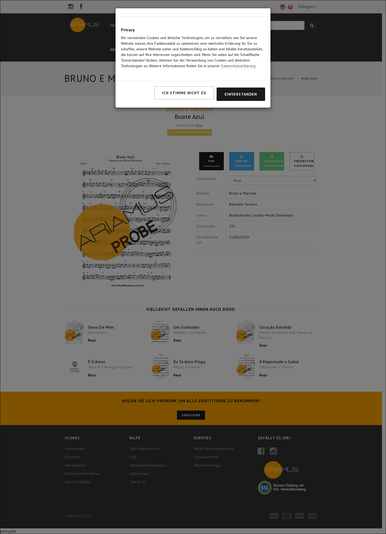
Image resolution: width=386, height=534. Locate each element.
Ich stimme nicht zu (184, 81)
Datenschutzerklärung (238, 54)
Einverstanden (241, 83)
